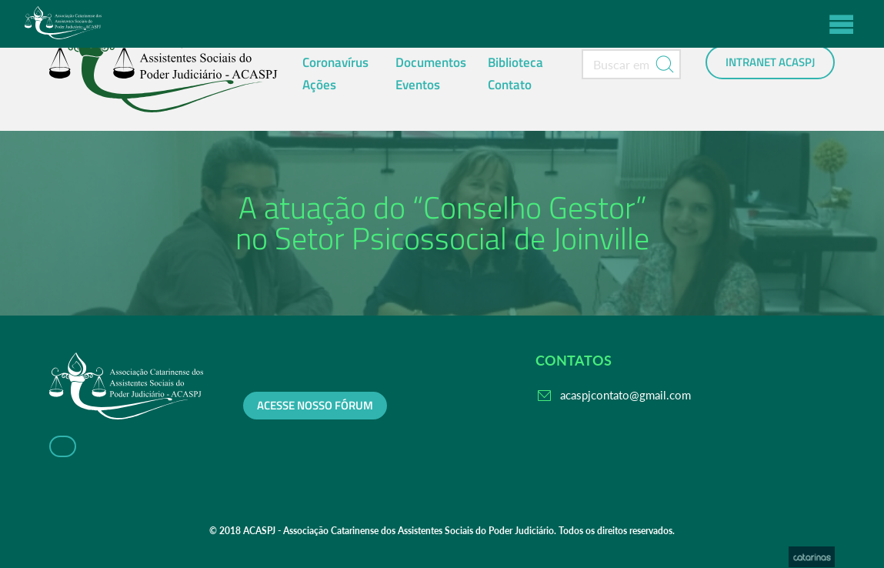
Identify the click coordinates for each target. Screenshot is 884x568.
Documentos (430, 62)
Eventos (417, 85)
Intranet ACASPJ (770, 62)
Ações (319, 85)
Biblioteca (515, 62)
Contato (510, 85)
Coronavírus (335, 62)
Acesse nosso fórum (315, 405)
